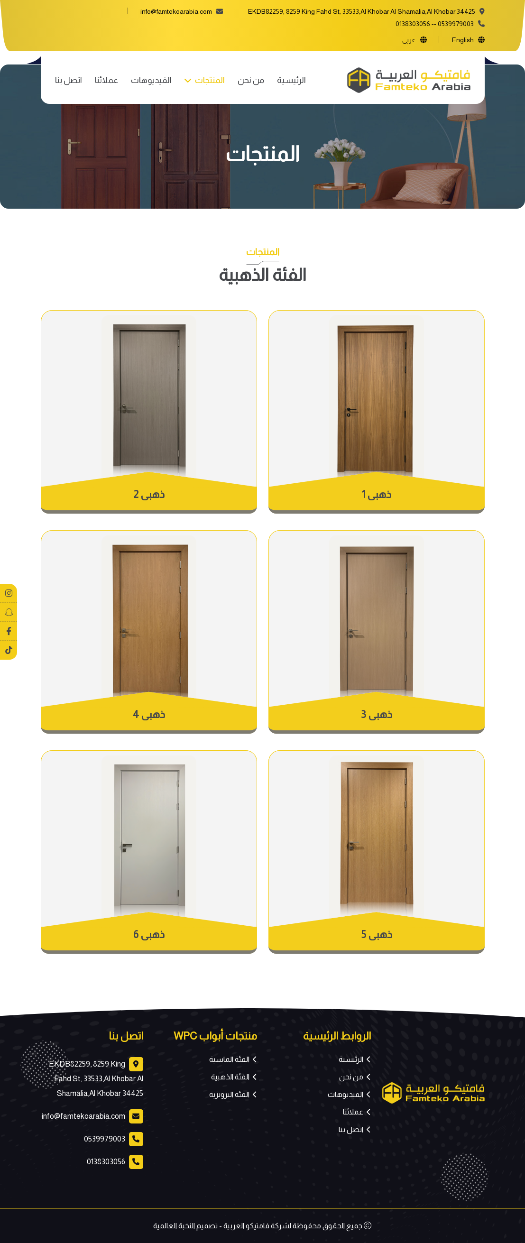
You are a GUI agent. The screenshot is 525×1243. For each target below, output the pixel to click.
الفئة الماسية (229, 1059)
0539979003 (456, 24)
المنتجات (209, 80)
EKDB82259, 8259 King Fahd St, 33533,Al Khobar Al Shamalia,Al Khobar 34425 (96, 1078)
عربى (409, 40)
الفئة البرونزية (229, 1094)
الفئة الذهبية (230, 1077)
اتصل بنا (68, 80)
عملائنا (106, 80)
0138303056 (413, 24)
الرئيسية (291, 80)
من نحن (251, 80)
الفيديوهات (151, 80)
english (463, 40)
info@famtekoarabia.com (176, 11)
